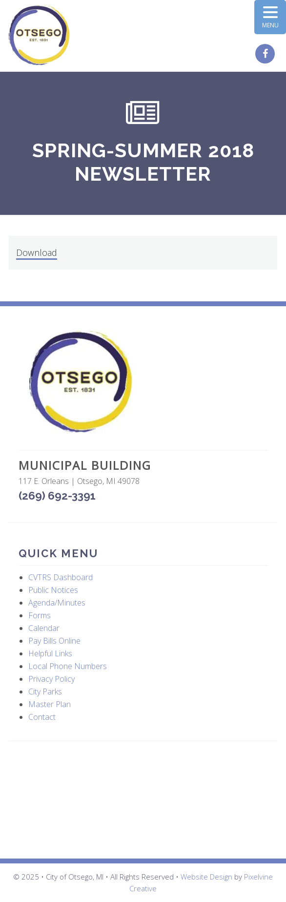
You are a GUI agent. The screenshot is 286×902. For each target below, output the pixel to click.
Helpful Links (50, 653)
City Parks (45, 691)
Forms (39, 615)
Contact (42, 717)
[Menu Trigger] (270, 17)
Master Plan (49, 704)
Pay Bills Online (54, 640)
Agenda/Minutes (56, 602)
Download (36, 252)
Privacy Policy (51, 678)
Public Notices (53, 590)
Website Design (206, 876)
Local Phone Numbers (67, 666)
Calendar (44, 628)
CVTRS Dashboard (60, 577)
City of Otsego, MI (39, 35)
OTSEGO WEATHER (143, 800)
